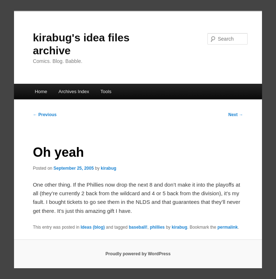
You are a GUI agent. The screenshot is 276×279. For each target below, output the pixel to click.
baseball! (138, 227)
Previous (44, 114)
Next (235, 114)
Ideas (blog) (92, 227)
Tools (106, 91)
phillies (157, 227)
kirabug (108, 168)
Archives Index (74, 91)
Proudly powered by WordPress (137, 253)
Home (41, 91)
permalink (227, 227)
